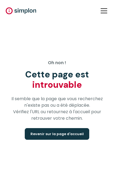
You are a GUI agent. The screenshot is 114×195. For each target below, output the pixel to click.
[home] (21, 10)
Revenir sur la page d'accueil (57, 134)
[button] (102, 10)
